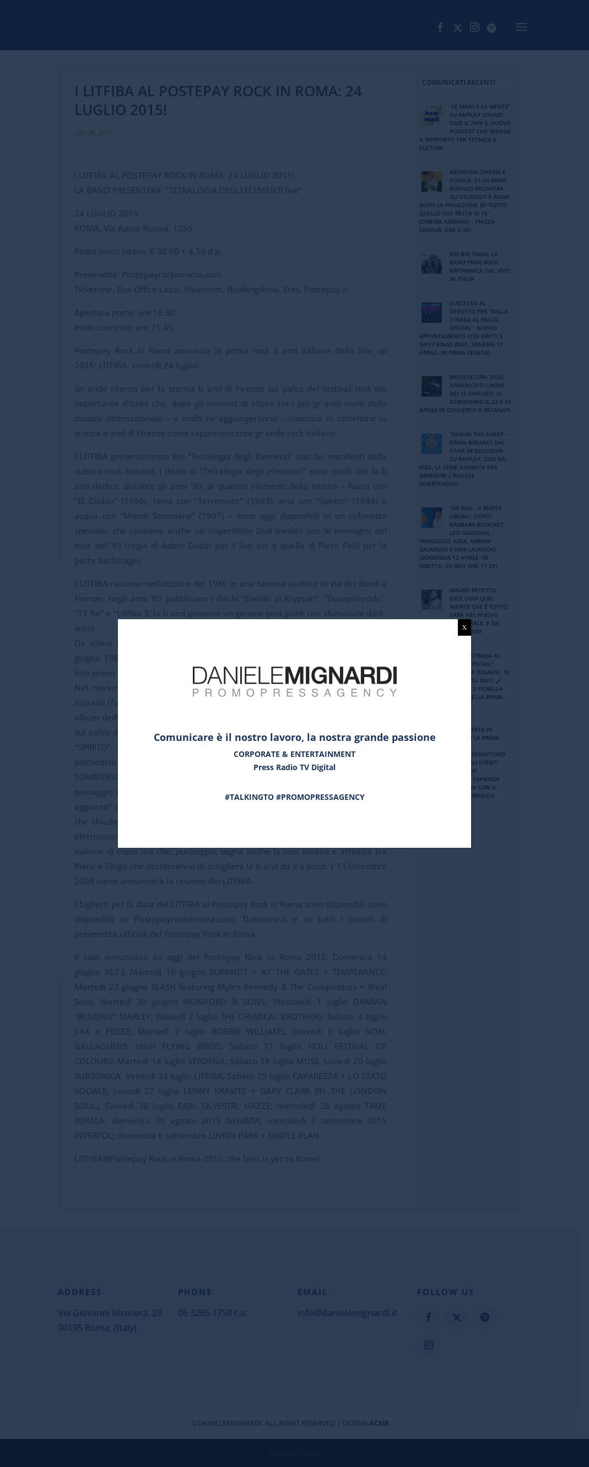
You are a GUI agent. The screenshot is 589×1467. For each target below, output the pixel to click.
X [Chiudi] (464, 627)
